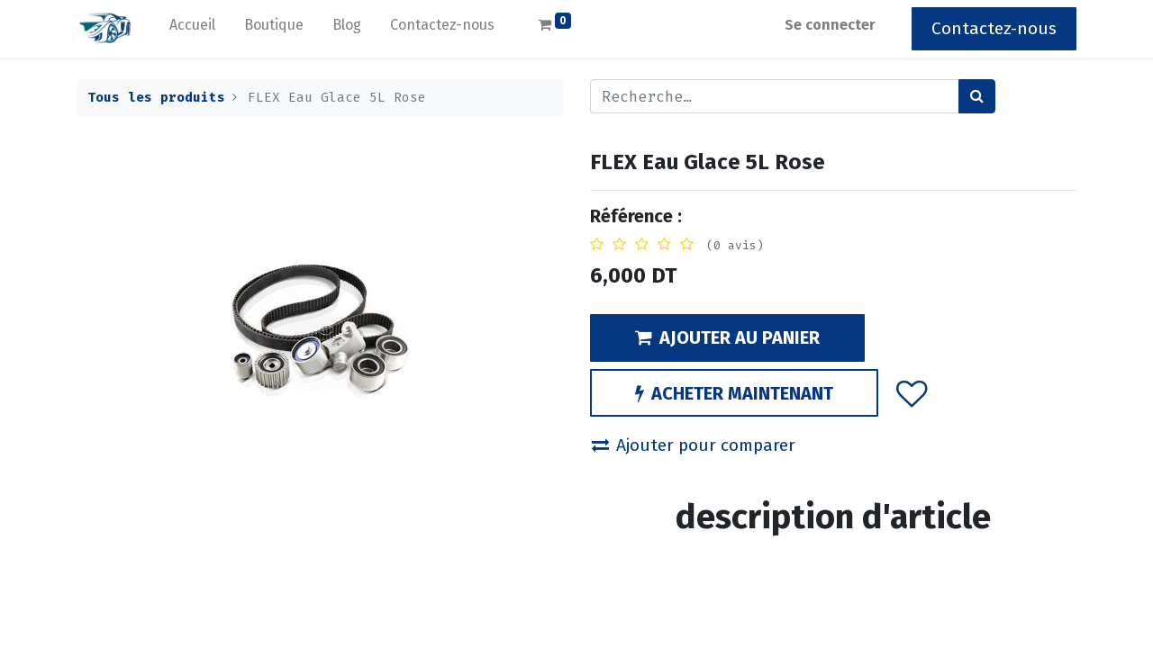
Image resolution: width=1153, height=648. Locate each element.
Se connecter (830, 24)
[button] (912, 392)
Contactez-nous (994, 28)
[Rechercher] (976, 96)
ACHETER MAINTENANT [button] (734, 393)
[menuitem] (192, 29)
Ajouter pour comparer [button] (693, 445)
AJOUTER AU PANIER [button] (727, 337)
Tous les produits (156, 97)
